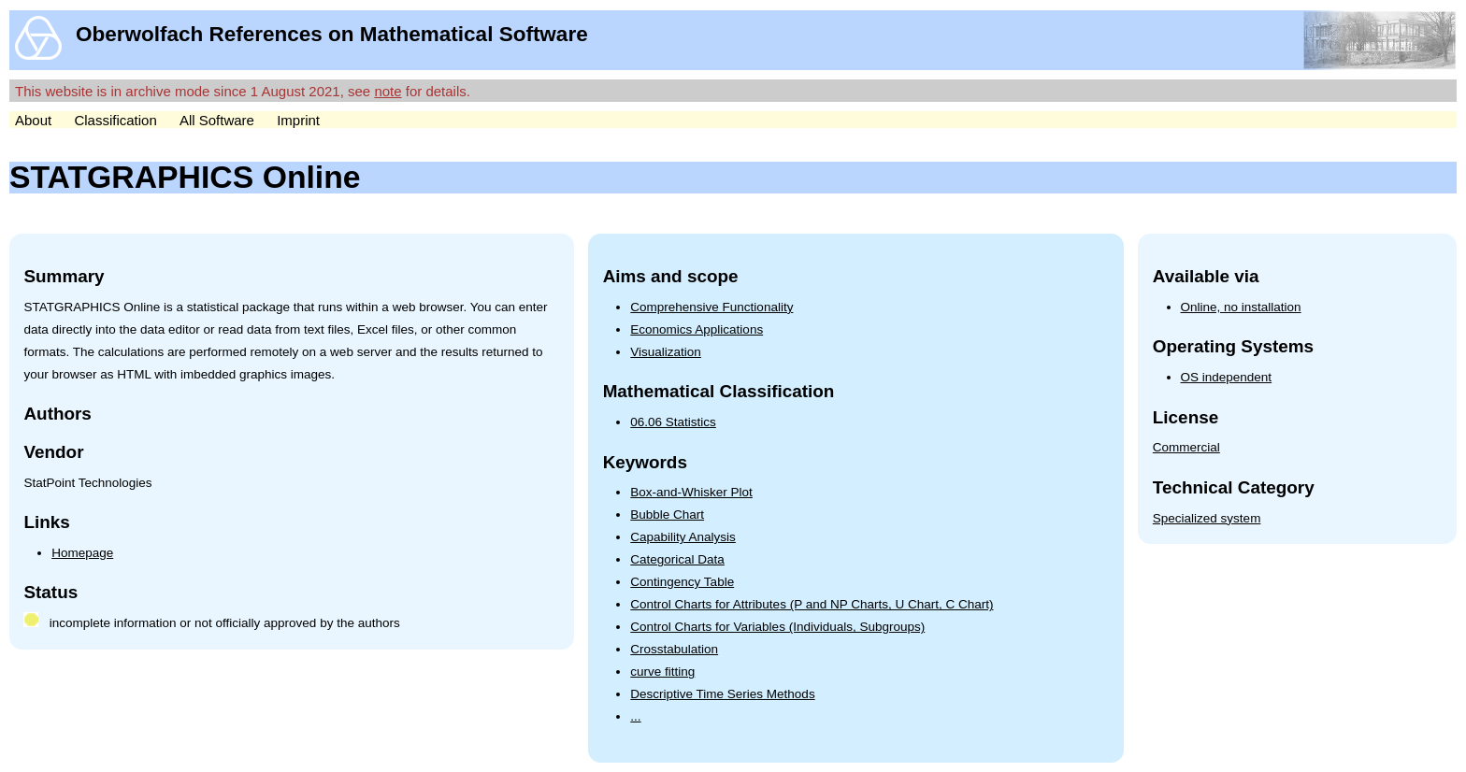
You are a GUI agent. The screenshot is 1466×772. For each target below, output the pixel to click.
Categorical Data (677, 559)
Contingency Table (682, 582)
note (387, 91)
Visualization (665, 352)
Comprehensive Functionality (711, 307)
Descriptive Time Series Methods (722, 694)
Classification (115, 120)
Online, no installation (1241, 307)
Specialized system (1207, 518)
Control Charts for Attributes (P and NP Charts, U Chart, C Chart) (811, 604)
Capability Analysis (683, 537)
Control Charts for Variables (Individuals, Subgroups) (777, 627)
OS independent (1226, 377)
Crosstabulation (674, 649)
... (635, 716)
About (33, 120)
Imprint (298, 120)
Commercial (1186, 447)
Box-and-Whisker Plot (691, 492)
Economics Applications (696, 329)
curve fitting (662, 672)
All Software (217, 120)
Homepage (82, 553)
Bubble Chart (667, 515)
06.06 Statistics (673, 422)
